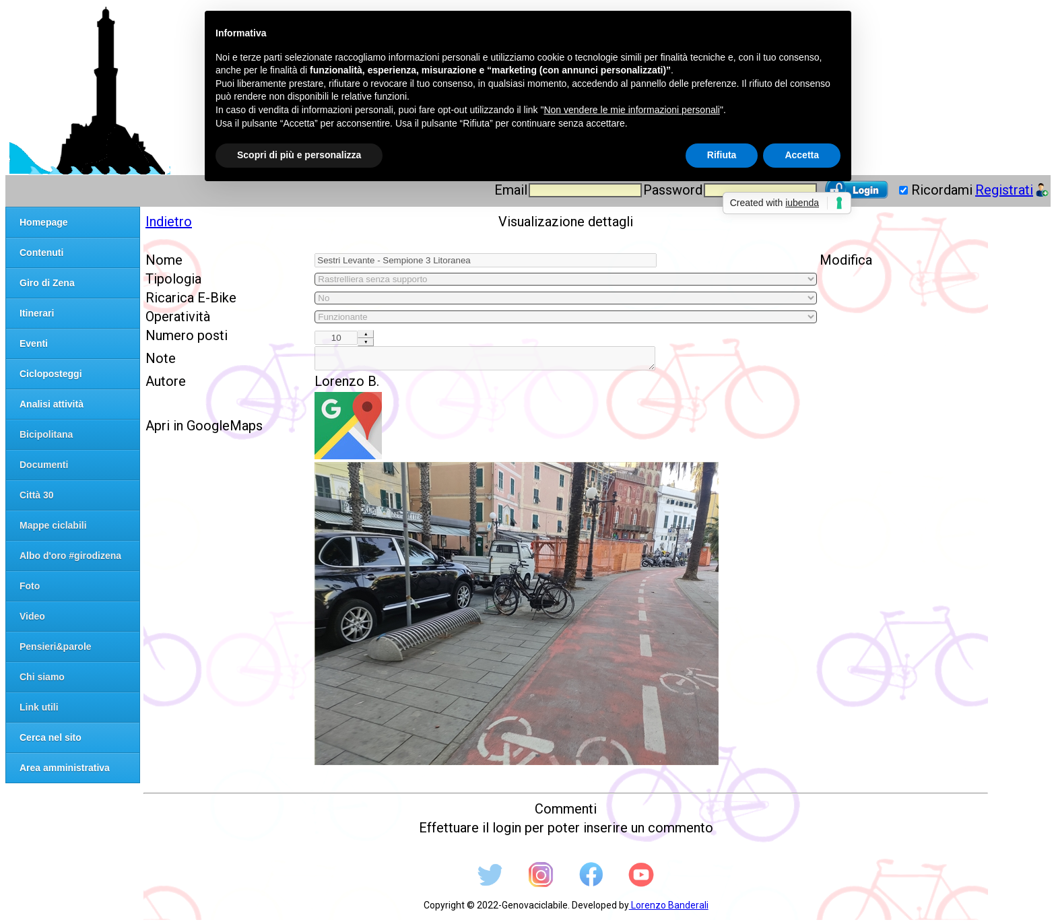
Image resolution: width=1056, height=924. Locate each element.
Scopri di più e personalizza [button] (299, 155)
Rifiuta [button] (722, 155)
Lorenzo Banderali (668, 909)
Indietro (168, 221)
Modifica (846, 260)
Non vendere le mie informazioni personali (631, 109)
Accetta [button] (802, 155)
